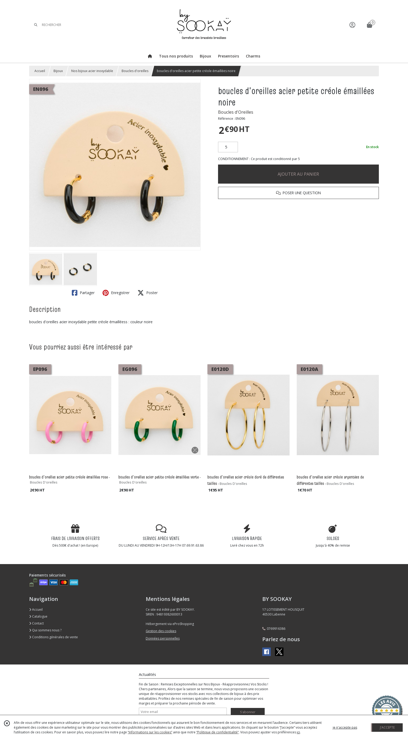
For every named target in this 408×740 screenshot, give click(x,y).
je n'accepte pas (345, 727)
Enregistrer (116, 293)
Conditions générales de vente (53, 637)
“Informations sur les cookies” (150, 732)
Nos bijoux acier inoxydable (92, 71)
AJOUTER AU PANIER (298, 174)
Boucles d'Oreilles (235, 112)
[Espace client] (352, 24)
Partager (83, 293)
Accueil (39, 71)
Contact (36, 623)
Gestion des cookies (161, 631)
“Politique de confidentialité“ (217, 732)
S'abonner (247, 712)
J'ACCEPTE (387, 727)
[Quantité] (228, 147)
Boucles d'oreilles (135, 71)
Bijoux (58, 71)
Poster (148, 293)
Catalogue (38, 616)
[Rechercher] (35, 25)
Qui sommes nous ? (45, 630)
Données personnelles (163, 638)
